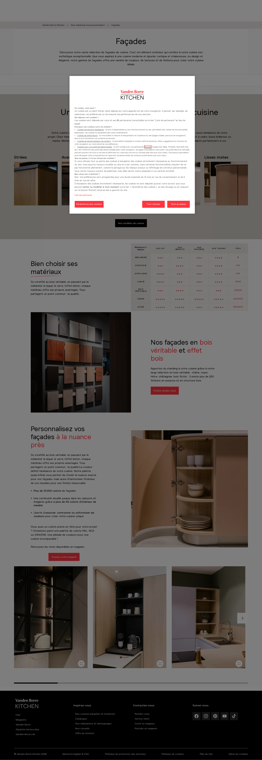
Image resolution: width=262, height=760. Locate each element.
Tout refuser (153, 204)
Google (148, 147)
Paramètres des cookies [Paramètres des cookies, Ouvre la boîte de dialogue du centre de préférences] (89, 204)
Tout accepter (178, 204)
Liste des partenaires (83, 195)
